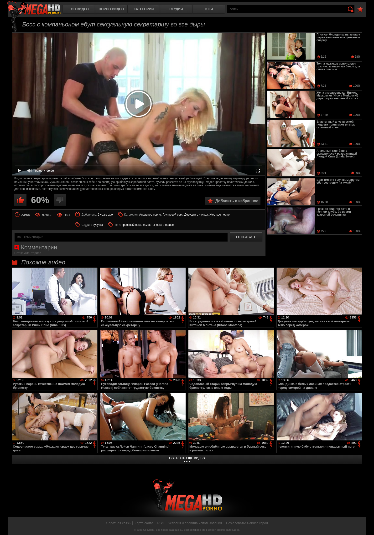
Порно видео (111, 9)
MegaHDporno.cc (34, 8)
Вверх (366, 526)
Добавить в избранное (236, 201)
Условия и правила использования (195, 523)
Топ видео (79, 9)
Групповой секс (172, 214)
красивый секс (131, 225)
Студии (176, 9)
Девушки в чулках (196, 214)
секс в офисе (165, 225)
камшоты (149, 225)
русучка (98, 225)
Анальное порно (150, 214)
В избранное (360, 9)
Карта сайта (144, 523)
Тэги (208, 9)
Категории (144, 9)
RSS (160, 523)
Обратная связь (118, 523)
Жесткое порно (219, 214)
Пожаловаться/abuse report (247, 523)
